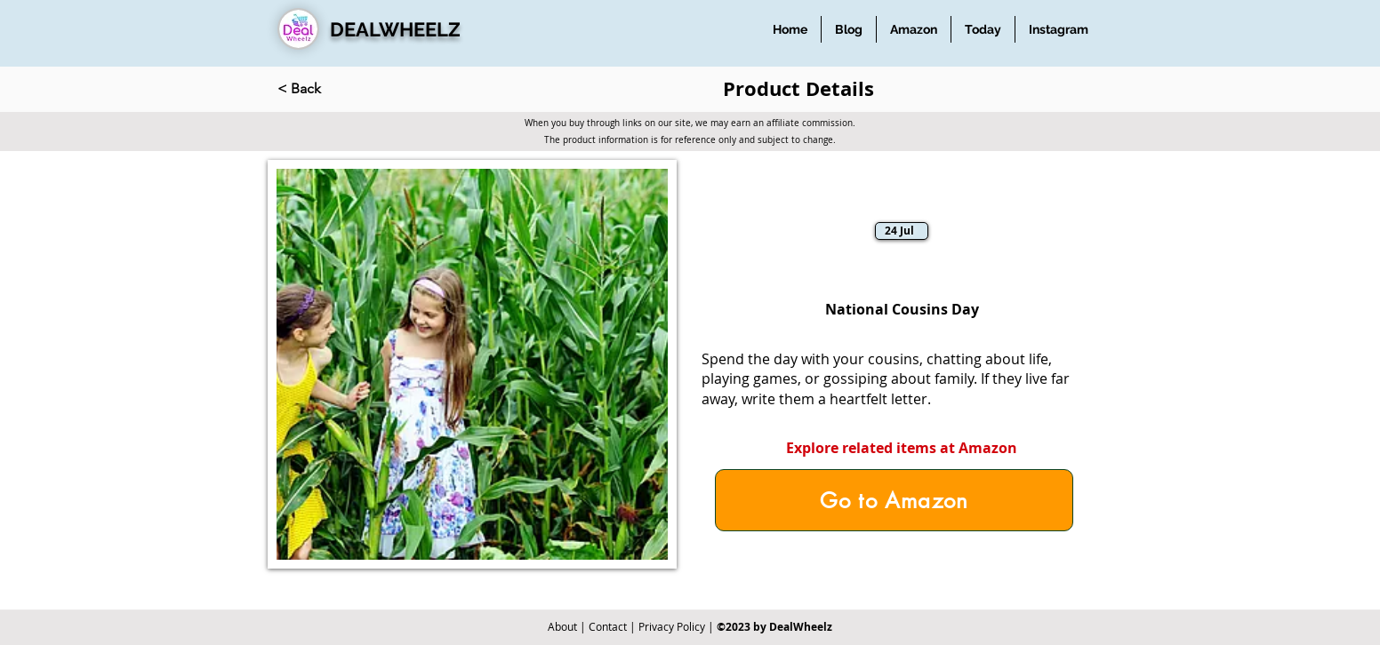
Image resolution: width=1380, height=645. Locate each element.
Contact (608, 626)
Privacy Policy (671, 626)
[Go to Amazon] (894, 500)
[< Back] (336, 89)
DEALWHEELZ (395, 29)
